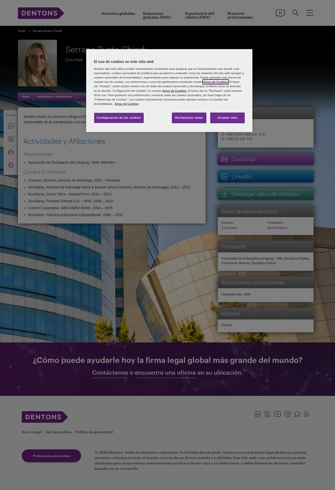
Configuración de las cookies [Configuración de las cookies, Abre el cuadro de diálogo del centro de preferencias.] (119, 117)
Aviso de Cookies (216, 81)
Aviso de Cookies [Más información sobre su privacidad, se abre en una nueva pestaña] (127, 103)
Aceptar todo (227, 117)
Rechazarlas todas (189, 117)
